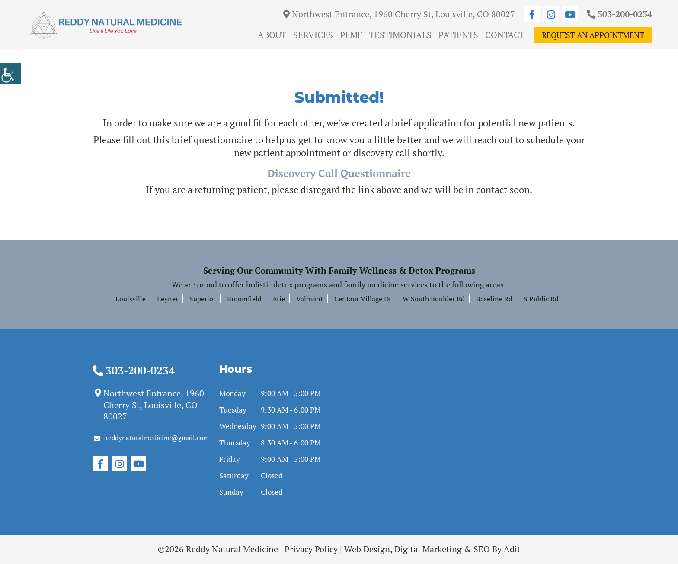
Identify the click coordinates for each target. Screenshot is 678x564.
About (272, 35)
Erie (279, 298)
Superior (202, 298)
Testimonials (400, 35)
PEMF (351, 35)
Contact (504, 35)
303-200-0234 (619, 14)
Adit (512, 549)
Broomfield (244, 298)
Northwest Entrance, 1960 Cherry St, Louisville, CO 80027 (399, 14)
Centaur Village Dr (362, 298)
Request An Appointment (593, 35)
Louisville (130, 298)
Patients (458, 35)
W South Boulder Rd (434, 298)
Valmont (309, 298)
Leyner (167, 298)
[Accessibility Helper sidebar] (10, 73)
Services (313, 35)
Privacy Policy (311, 549)
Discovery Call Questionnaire (339, 173)
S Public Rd (541, 298)
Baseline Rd (494, 298)
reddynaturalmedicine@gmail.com (151, 437)
